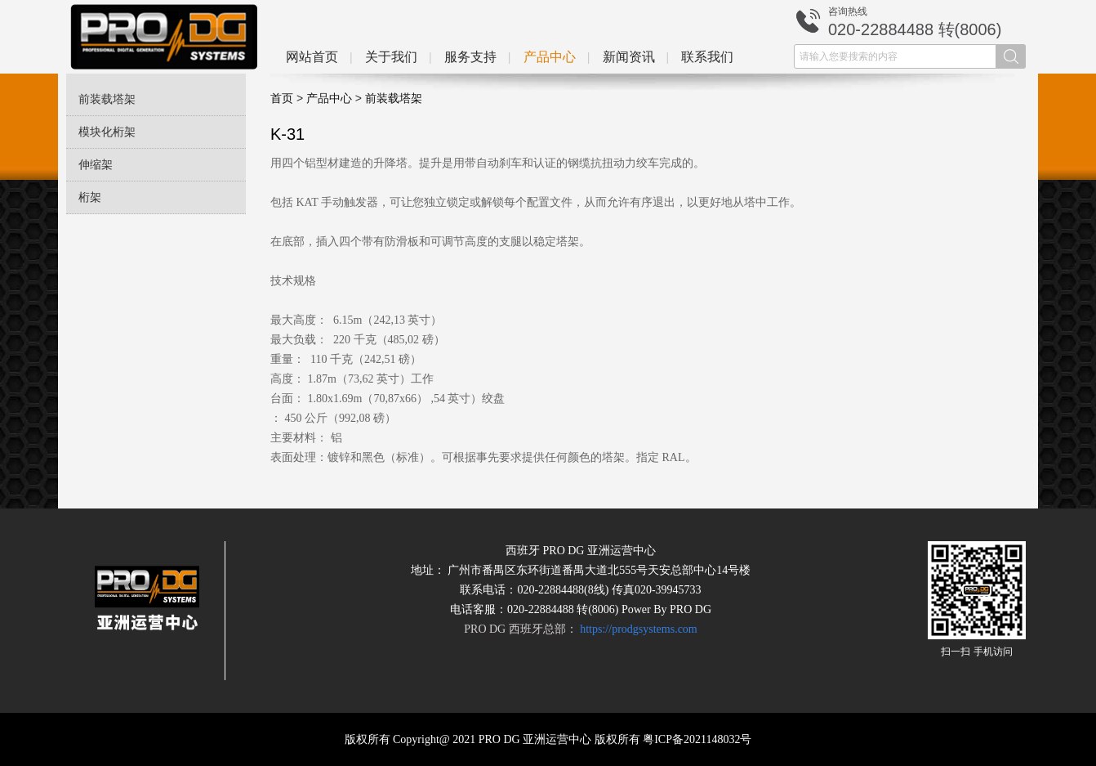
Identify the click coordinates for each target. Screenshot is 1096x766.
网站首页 (312, 57)
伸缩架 (95, 165)
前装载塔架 (107, 99)
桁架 (89, 197)
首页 (281, 98)
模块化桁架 (107, 132)
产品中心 (549, 57)
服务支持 (470, 57)
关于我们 (391, 57)
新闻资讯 (629, 57)
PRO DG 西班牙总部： (580, 629)
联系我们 (707, 57)
